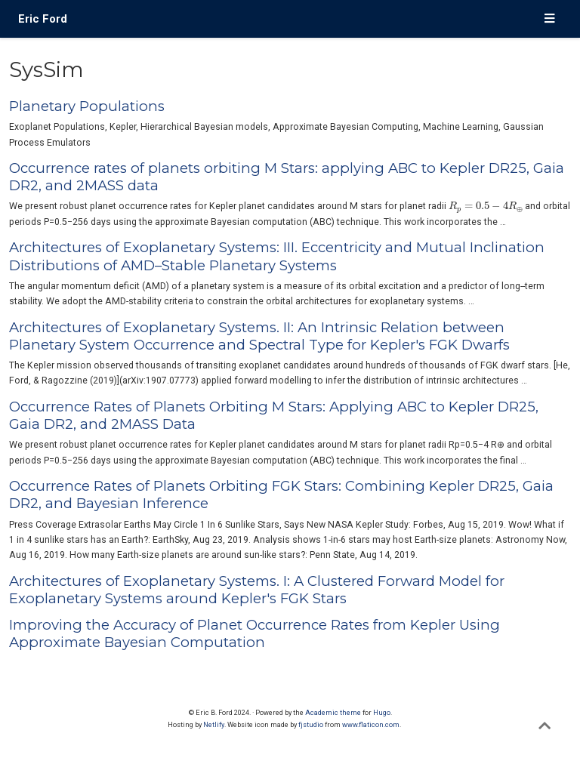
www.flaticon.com (371, 724)
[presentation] (486, 207)
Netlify (213, 724)
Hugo (381, 712)
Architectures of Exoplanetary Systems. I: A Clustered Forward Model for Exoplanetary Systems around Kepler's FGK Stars (256, 589)
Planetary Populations (87, 106)
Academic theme (333, 712)
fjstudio (310, 724)
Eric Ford (42, 19)
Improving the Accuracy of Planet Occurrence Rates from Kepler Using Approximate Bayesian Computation (254, 633)
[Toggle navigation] (549, 19)
